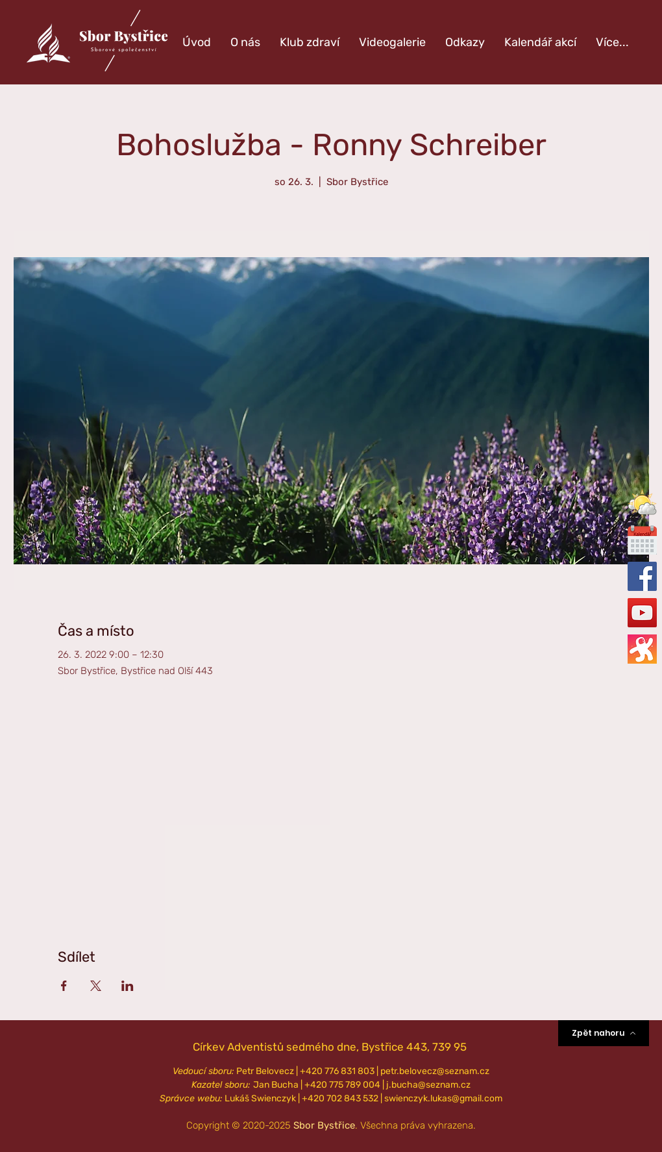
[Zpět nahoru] (603, 1033)
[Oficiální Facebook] (642, 576)
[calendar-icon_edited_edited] (642, 540)
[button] (642, 503)
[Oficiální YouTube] (642, 612)
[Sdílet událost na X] (96, 986)
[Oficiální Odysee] (642, 649)
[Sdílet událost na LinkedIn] (127, 986)
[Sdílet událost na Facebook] (64, 986)
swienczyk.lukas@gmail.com (443, 1098)
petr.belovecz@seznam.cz (434, 1071)
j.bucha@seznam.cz (428, 1084)
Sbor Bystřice (324, 1125)
